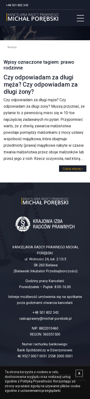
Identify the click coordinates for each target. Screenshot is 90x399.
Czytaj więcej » (73, 170)
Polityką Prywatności (36, 381)
